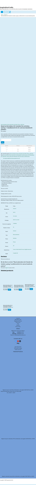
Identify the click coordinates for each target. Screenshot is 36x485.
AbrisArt (14, 209)
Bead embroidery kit (13, 155)
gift (10, 157)
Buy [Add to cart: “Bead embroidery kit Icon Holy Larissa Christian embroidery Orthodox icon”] (9, 290)
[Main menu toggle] (2, 13)
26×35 (14, 213)
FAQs (18, 324)
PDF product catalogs (18, 349)
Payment (18, 326)
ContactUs (18, 319)
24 (13, 228)
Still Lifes (22, 125)
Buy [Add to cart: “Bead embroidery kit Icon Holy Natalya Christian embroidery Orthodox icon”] (9, 310)
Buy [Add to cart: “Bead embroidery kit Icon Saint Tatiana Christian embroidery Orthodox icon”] (31, 289)
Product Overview (18, 350)
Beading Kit (19, 155)
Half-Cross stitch (16, 220)
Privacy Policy (18, 327)
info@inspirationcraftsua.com (20, 335)
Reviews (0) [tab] (18, 159)
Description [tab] (5, 159)
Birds (16, 125)
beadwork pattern (25, 155)
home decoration (21, 157)
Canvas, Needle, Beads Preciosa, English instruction (22, 250)
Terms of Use (18, 323)
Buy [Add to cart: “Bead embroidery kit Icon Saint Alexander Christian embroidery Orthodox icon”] (20, 290)
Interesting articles (18, 347)
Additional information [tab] (11, 159)
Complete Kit (15, 253)
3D (13, 246)
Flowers (19, 125)
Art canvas (15, 216)
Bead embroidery (4, 125)
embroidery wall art (5, 157)
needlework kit (27, 157)
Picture (14, 242)
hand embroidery (14, 157)
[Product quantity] (6, 141)
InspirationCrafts (7, 8)
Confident (15, 224)
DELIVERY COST (18, 320)
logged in (7, 268)
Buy (2, 143)
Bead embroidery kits (11, 125)
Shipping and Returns (18, 321)
